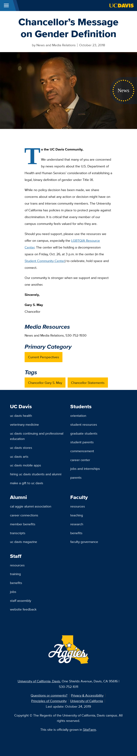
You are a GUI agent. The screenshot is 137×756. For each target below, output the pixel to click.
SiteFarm (89, 729)
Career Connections (24, 515)
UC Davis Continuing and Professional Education (36, 436)
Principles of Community (49, 700)
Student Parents (82, 442)
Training (15, 573)
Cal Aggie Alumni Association (30, 506)
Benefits (76, 532)
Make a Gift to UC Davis (26, 482)
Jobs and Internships (85, 468)
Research (76, 524)
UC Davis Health (21, 415)
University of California (86, 700)
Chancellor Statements (88, 382)
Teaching (76, 515)
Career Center (80, 459)
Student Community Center (45, 260)
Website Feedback (23, 609)
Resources (77, 506)
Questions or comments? (49, 695)
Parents (76, 477)
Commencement (82, 450)
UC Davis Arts (19, 456)
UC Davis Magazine (23, 541)
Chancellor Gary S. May (45, 382)
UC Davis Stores (21, 447)
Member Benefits (22, 524)
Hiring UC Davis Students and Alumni (35, 474)
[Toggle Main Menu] (6, 5)
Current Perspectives (43, 357)
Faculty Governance (84, 541)
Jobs (13, 591)
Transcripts (17, 532)
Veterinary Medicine (24, 424)
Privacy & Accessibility (87, 695)
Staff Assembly (20, 600)
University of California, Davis (39, 681)
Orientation (78, 415)
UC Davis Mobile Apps (25, 465)
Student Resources (83, 424)
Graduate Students (83, 433)
